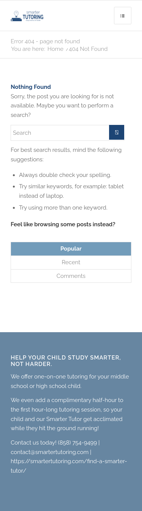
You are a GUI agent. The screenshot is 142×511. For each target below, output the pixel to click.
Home (55, 49)
